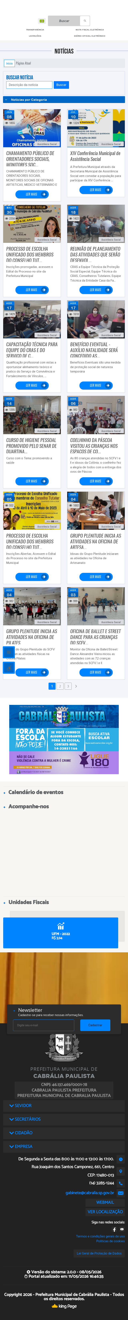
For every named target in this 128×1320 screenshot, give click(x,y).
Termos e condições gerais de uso (100, 1236)
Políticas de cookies (110, 1241)
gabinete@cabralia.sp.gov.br (90, 1193)
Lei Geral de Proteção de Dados (99, 1253)
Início (9, 63)
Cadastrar (95, 1025)
